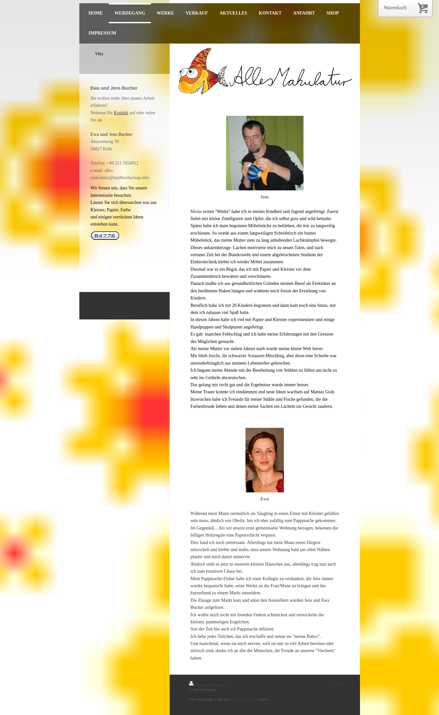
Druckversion (201, 684)
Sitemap (222, 684)
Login (336, 683)
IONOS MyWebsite (243, 699)
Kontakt (121, 112)
